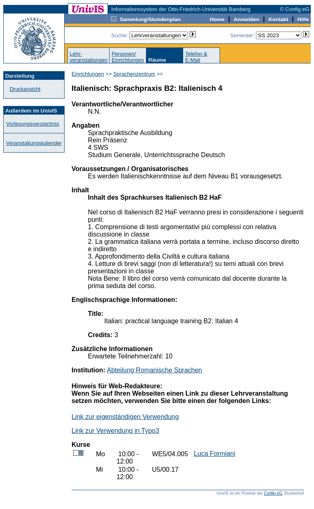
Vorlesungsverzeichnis (32, 124)
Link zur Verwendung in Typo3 (115, 430)
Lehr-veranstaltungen (89, 57)
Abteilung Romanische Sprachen (154, 370)
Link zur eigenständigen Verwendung (125, 416)
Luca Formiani (214, 453)
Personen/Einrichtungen (128, 57)
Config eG (273, 493)
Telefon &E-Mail (196, 57)
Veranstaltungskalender (34, 143)
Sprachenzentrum (134, 74)
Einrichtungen (88, 74)
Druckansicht (25, 89)
